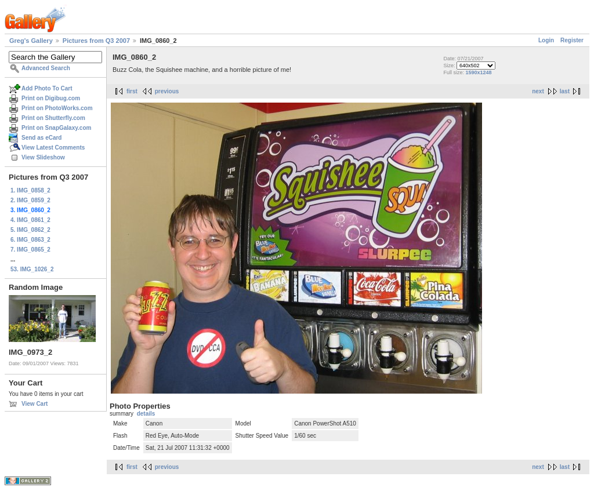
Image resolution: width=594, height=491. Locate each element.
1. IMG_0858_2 (30, 190)
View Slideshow (43, 157)
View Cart (34, 404)
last (565, 91)
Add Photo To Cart (47, 88)
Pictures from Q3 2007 (96, 40)
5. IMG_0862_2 (30, 230)
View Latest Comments (53, 147)
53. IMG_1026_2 (32, 269)
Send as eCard (41, 137)
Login (546, 40)
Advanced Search (45, 68)
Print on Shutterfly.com (53, 118)
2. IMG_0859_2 (30, 200)
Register (572, 40)
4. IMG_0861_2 (30, 220)
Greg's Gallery (31, 40)
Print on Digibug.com (50, 98)
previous (167, 91)
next (538, 91)
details (146, 413)
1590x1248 (478, 72)
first (131, 91)
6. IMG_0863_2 (30, 240)
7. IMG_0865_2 (30, 249)
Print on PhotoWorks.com (57, 108)
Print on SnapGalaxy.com (56, 128)
